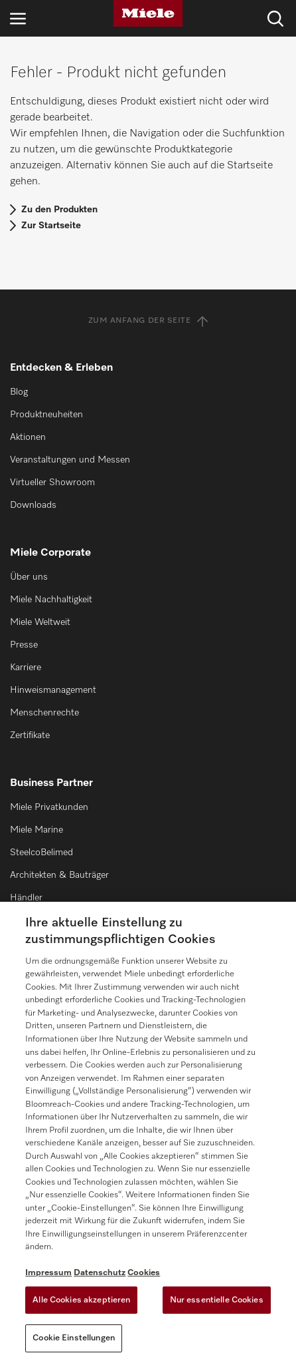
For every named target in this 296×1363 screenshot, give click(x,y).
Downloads (33, 505)
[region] (148, 1132)
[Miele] (148, 13)
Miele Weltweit (40, 622)
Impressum (48, 1272)
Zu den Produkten (59, 209)
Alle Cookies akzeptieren (81, 1300)
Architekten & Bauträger (59, 875)
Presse (24, 645)
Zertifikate (30, 735)
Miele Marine (36, 830)
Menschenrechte (44, 712)
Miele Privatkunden (49, 807)
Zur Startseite (51, 225)
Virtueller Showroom (52, 482)
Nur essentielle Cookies (216, 1300)
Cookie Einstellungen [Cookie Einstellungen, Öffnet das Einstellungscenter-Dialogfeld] (74, 1338)
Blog (19, 392)
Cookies (143, 1272)
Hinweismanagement (53, 690)
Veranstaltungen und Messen (70, 460)
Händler (26, 897)
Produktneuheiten (46, 414)
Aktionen (28, 437)
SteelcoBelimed (41, 852)
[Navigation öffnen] (18, 18)
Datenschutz (99, 1272)
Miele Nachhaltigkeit (51, 599)
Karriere (25, 667)
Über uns (29, 577)
